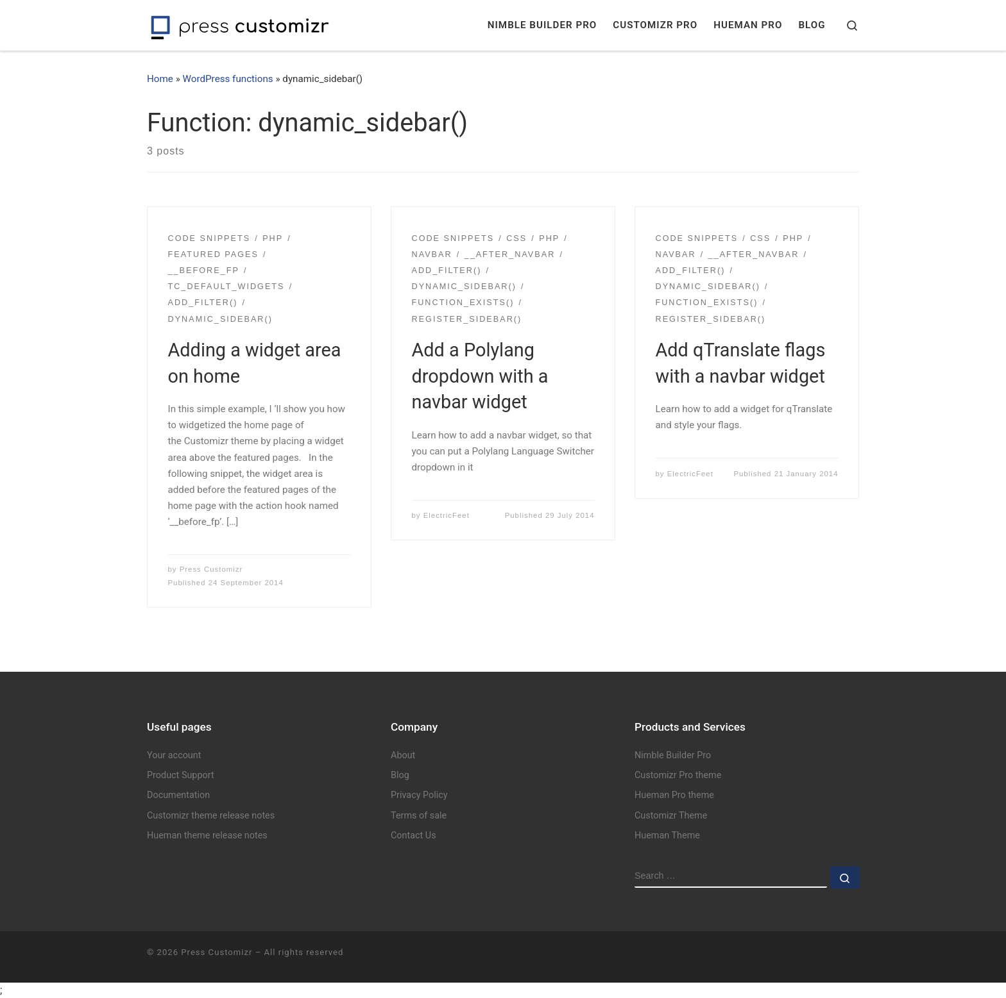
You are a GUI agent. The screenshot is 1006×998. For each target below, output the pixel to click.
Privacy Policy (419, 795)
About (403, 755)
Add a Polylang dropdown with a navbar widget (480, 376)
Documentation (178, 795)
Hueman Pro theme (674, 795)
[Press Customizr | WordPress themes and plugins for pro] (240, 25)
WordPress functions (228, 79)
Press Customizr (211, 569)
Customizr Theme (671, 815)
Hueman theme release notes (207, 835)
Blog (400, 775)
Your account (174, 755)
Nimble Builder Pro (673, 755)
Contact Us (413, 835)
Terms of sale (419, 815)
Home (160, 79)
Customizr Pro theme (678, 775)
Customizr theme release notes (211, 815)
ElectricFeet (446, 515)
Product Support (180, 775)
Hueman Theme (667, 835)
